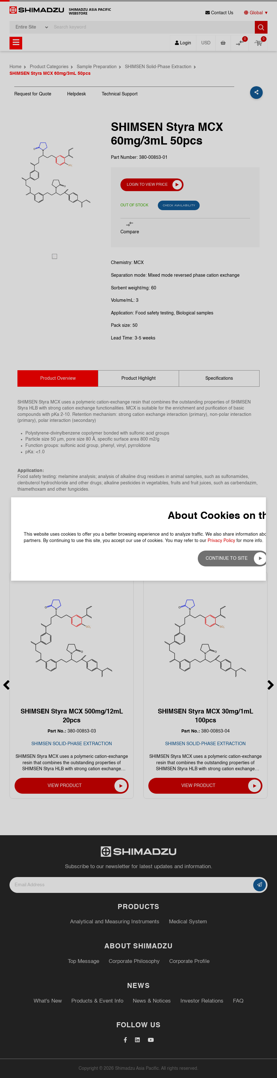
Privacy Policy (221, 541)
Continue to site (227, 558)
